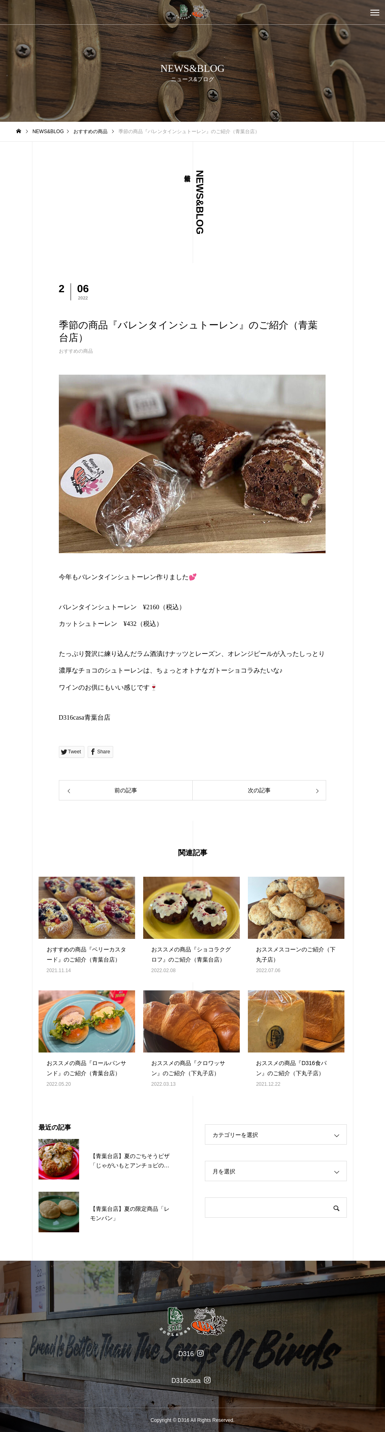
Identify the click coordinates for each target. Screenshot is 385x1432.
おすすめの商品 (76, 351)
